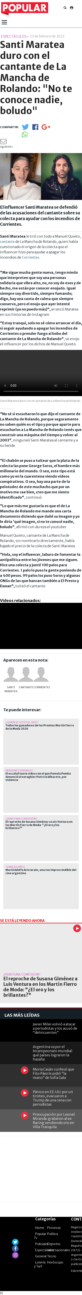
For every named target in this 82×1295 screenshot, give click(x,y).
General (40, 1256)
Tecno (51, 1256)
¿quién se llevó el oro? (21, 722)
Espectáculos (44, 1250)
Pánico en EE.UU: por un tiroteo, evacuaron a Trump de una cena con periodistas (53, 1098)
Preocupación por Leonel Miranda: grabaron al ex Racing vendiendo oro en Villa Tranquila (54, 1120)
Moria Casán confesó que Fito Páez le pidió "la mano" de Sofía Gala (53, 1073)
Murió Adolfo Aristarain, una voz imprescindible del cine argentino (40, 871)
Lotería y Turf (39, 1264)
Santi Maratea (10, 689)
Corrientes (30, 257)
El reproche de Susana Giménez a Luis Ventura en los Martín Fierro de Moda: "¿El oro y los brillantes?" (39, 825)
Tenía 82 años (15, 866)
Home (39, 1228)
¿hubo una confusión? (21, 818)
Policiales (41, 1244)
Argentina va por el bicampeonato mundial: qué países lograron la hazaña (53, 1053)
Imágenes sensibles (19, 770)
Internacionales (58, 1250)
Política (52, 1234)
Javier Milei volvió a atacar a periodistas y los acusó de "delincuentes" (55, 1028)
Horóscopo (55, 1262)
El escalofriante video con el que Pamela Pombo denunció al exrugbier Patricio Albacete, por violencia (38, 777)
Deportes (54, 1244)
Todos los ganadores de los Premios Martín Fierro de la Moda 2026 (39, 727)
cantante (7, 241)
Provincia (54, 1228)
